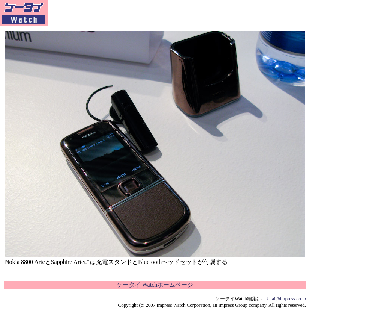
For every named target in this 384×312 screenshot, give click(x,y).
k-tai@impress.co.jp (286, 298)
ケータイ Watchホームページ (155, 285)
